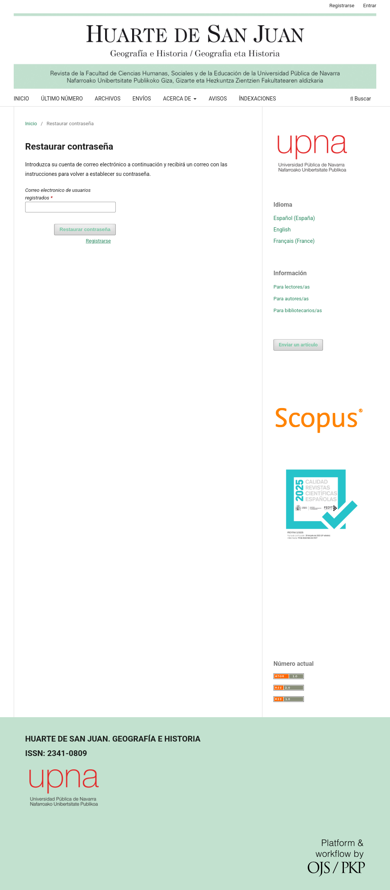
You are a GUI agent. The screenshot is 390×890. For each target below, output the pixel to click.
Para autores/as (291, 298)
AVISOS (218, 99)
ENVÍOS (142, 99)
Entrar (370, 5)
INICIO (21, 99)
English (282, 229)
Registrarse (342, 5)
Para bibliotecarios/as (297, 310)
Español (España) (294, 218)
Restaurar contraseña (84, 229)
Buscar (360, 99)
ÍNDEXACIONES (257, 99)
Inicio (31, 123)
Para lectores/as (291, 287)
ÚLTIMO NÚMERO (62, 99)
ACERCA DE (177, 99)
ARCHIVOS (107, 99)
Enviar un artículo (298, 345)
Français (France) (294, 241)
